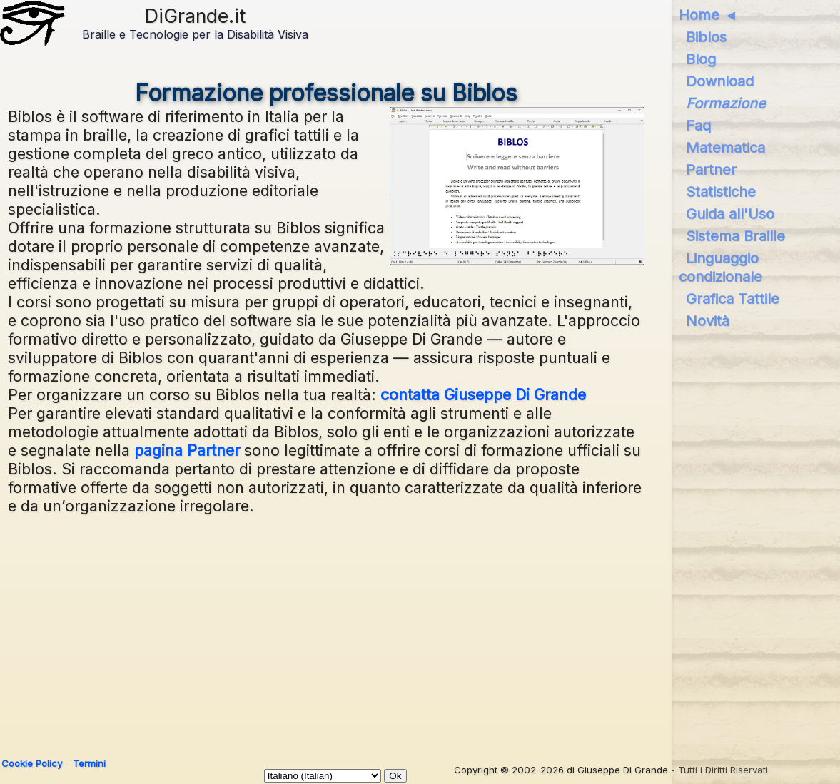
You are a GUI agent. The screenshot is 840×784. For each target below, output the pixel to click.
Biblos (706, 37)
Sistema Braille (735, 236)
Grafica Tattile (732, 298)
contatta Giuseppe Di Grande (483, 394)
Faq (698, 125)
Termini (89, 763)
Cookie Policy (31, 763)
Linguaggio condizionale (720, 267)
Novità (707, 321)
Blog (701, 59)
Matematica (725, 147)
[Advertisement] (415, 630)
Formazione (726, 103)
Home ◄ (708, 15)
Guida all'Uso (730, 214)
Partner (711, 169)
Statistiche (721, 191)
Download (720, 81)
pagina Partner (187, 450)
